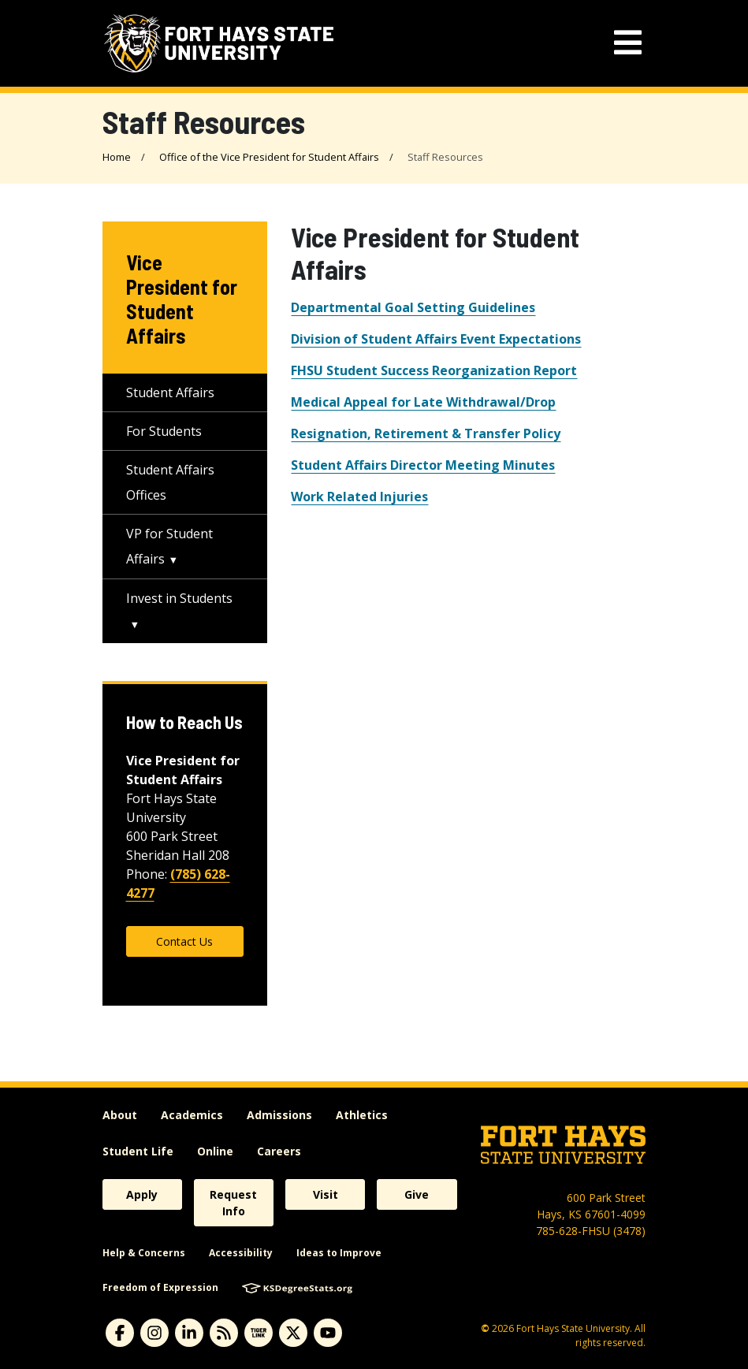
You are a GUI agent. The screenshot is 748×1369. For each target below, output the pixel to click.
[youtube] (328, 1332)
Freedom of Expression (160, 1287)
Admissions (279, 1114)
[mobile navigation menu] (627, 43)
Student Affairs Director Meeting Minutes (423, 465)
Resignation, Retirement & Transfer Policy (425, 433)
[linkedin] (189, 1332)
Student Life (137, 1151)
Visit (325, 1194)
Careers (279, 1151)
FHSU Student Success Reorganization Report (434, 370)
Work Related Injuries (359, 496)
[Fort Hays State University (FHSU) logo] (218, 43)
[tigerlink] (258, 1332)
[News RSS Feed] (224, 1332)
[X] (293, 1332)
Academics (192, 1114)
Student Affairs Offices (170, 482)
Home (116, 157)
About (119, 1114)
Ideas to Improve (338, 1252)
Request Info (233, 1202)
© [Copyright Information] (485, 1328)
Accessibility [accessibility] (241, 1252)
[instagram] (154, 1332)
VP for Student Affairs (169, 546)
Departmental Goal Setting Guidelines (413, 307)
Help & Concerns (143, 1252)
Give (416, 1194)
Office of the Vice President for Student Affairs (269, 157)
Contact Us (184, 941)
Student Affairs (170, 392)
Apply (142, 1194)
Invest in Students (179, 598)
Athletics (362, 1114)
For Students (164, 431)
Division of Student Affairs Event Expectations (436, 339)
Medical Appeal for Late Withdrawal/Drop (423, 402)
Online (215, 1151)
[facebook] (119, 1332)
